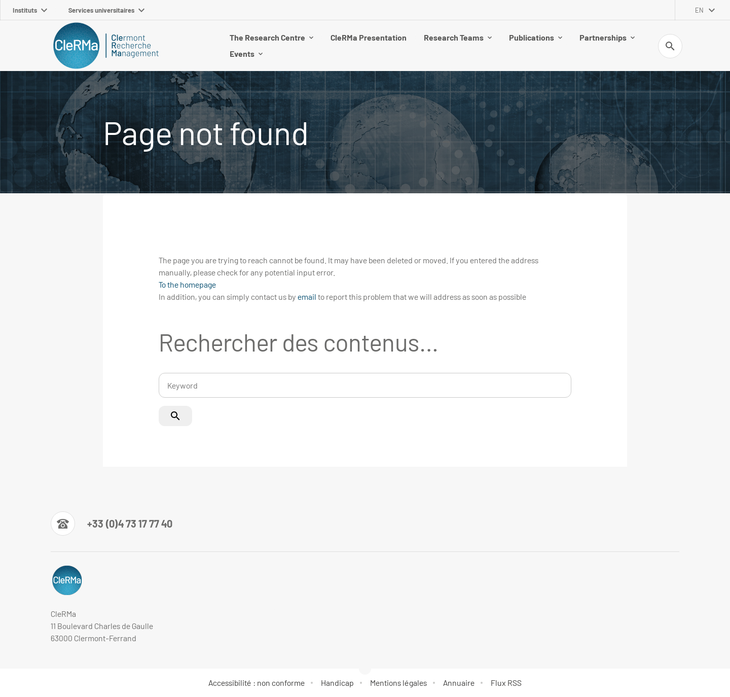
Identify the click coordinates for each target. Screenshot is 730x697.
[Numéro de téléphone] (111, 523)
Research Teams (458, 37)
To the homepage (187, 284)
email (307, 296)
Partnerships (607, 37)
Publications (535, 37)
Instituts (30, 10)
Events (246, 53)
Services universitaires (106, 10)
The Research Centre (271, 37)
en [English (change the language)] (699, 10)
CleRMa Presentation (369, 37)
